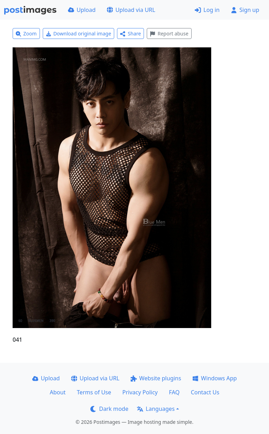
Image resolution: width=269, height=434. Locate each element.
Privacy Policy (140, 392)
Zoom (26, 33)
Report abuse (169, 33)
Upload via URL (131, 10)
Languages (155, 409)
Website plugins (156, 378)
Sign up (245, 10)
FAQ (174, 392)
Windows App (214, 378)
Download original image (78, 33)
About (57, 392)
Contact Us (205, 392)
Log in (207, 10)
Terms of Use (94, 392)
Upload (82, 10)
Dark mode (109, 409)
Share (130, 33)
